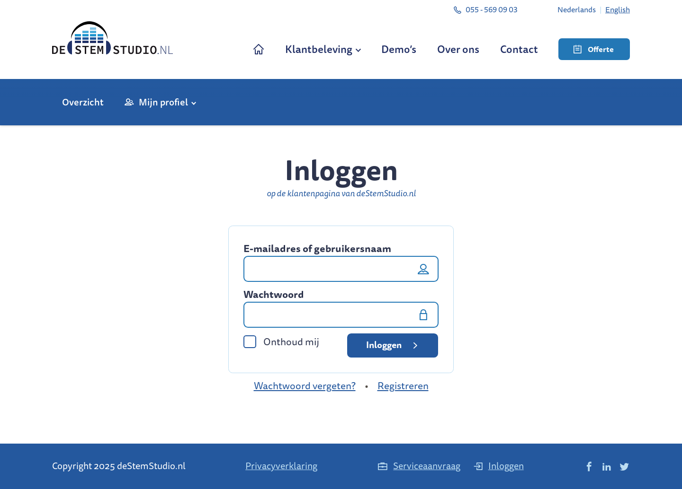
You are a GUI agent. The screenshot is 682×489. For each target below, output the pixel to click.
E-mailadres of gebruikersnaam (317, 248)
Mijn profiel (163, 102)
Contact (519, 49)
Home (258, 49)
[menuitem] (576, 9)
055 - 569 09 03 (485, 9)
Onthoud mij (281, 341)
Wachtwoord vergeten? (305, 385)
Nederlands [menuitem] (576, 9)
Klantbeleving (318, 49)
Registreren (403, 385)
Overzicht (83, 102)
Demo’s (398, 49)
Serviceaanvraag (418, 465)
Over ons (458, 49)
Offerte (593, 49)
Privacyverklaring (281, 465)
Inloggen (393, 345)
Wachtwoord (273, 294)
